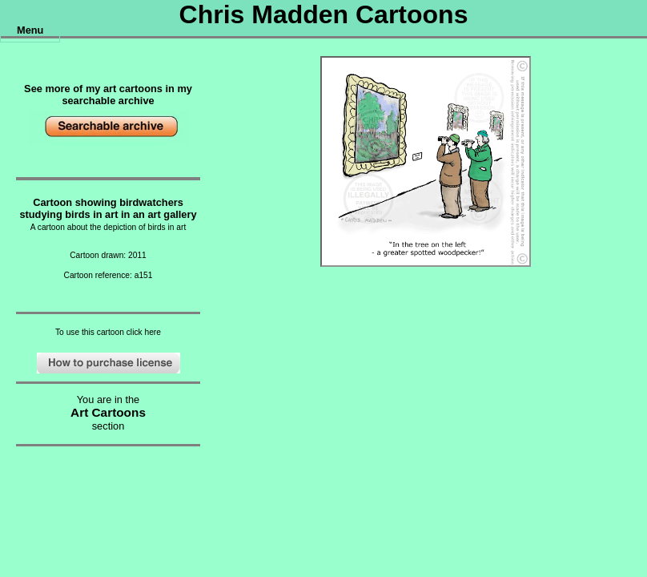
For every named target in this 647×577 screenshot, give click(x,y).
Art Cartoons (108, 412)
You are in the (108, 399)
